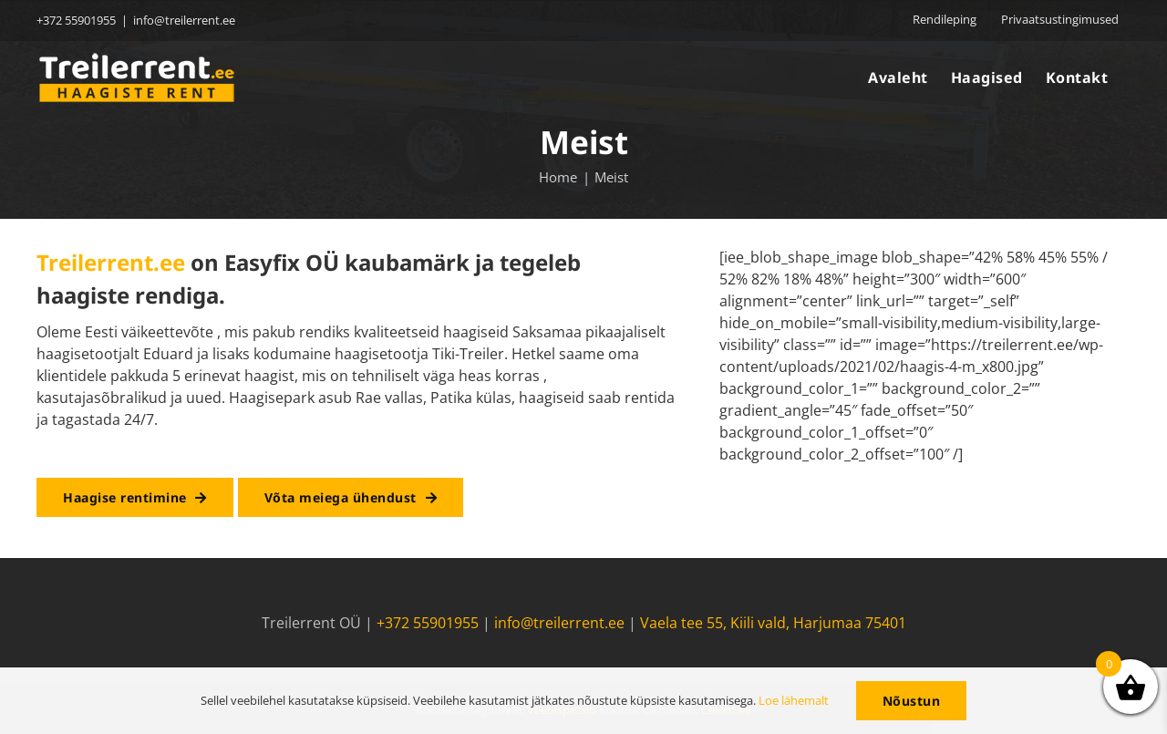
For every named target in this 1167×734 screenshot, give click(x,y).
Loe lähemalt (794, 700)
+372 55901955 (428, 623)
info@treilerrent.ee (184, 20)
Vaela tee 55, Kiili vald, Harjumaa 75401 (773, 623)
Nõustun (912, 700)
